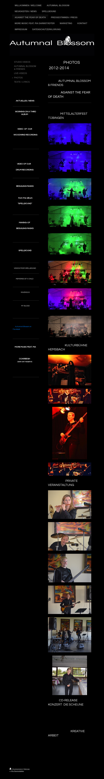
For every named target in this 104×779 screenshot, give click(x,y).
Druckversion (16, 769)
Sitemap (26, 769)
